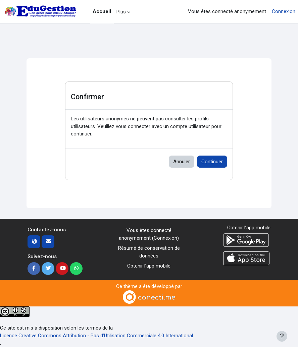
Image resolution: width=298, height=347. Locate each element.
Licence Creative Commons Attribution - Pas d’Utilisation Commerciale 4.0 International (96, 336)
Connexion (283, 11)
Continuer (212, 162)
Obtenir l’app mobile (148, 266)
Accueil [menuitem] (102, 11)
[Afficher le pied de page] (282, 336)
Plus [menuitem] (121, 12)
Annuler (181, 162)
